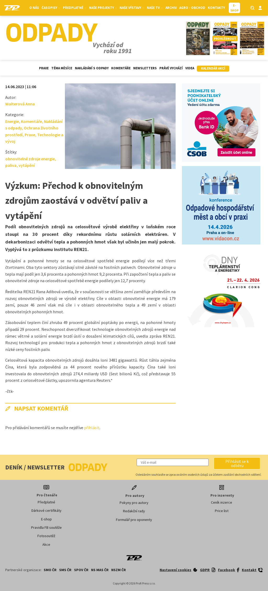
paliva (10, 165)
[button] (237, 463)
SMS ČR (65, 569)
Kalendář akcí (213, 68)
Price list (221, 510)
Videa (189, 68)
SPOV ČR (81, 569)
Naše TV (155, 7)
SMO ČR (50, 569)
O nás (34, 7)
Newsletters (145, 68)
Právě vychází (171, 68)
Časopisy (51, 7)
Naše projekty (103, 7)
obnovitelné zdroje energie (30, 158)
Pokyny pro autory (134, 502)
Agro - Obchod (192, 7)
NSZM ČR (118, 569)
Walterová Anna (20, 103)
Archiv (171, 7)
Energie (12, 121)
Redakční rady (134, 511)
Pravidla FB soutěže (46, 527)
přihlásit (91, 427)
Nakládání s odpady (92, 68)
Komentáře (121, 68)
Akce (46, 544)
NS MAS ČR (100, 569)
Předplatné (74, 7)
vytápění (27, 165)
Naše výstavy (132, 7)
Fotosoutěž (46, 535)
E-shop (46, 519)
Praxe (44, 68)
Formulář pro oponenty (134, 519)
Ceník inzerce (221, 502)
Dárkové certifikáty (46, 510)
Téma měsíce (61, 68)
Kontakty (216, 7)
